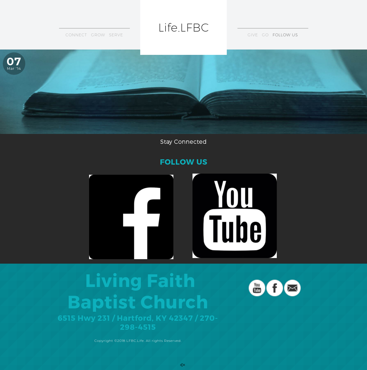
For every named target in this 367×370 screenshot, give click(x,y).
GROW (98, 34)
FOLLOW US (285, 34)
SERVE (116, 34)
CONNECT (76, 34)
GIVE (253, 34)
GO (265, 34)
